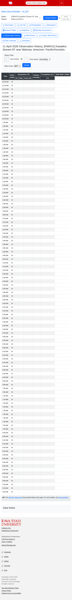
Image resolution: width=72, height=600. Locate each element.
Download (25, 40)
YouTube (6, 566)
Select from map (66, 18)
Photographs (35, 25)
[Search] (36, 3)
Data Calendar (9, 40)
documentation (63, 497)
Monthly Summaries (42, 30)
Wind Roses (29, 35)
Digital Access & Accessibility (11, 593)
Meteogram (50, 25)
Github (5, 561)
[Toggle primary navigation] (61, 3)
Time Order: (34, 59)
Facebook (6, 552)
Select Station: (4, 18)
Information (8, 25)
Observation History (11, 35)
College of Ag (6, 528)
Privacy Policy (6, 591)
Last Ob (21, 25)
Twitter (5, 557)
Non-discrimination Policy (10, 588)
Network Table (9, 30)
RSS (4, 570)
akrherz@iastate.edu (9, 545)
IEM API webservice (15, 497)
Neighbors (24, 30)
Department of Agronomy (10, 531)
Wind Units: (8, 66)
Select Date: (9, 55)
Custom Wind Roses (48, 35)
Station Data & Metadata (10, 11)
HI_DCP (25, 11)
